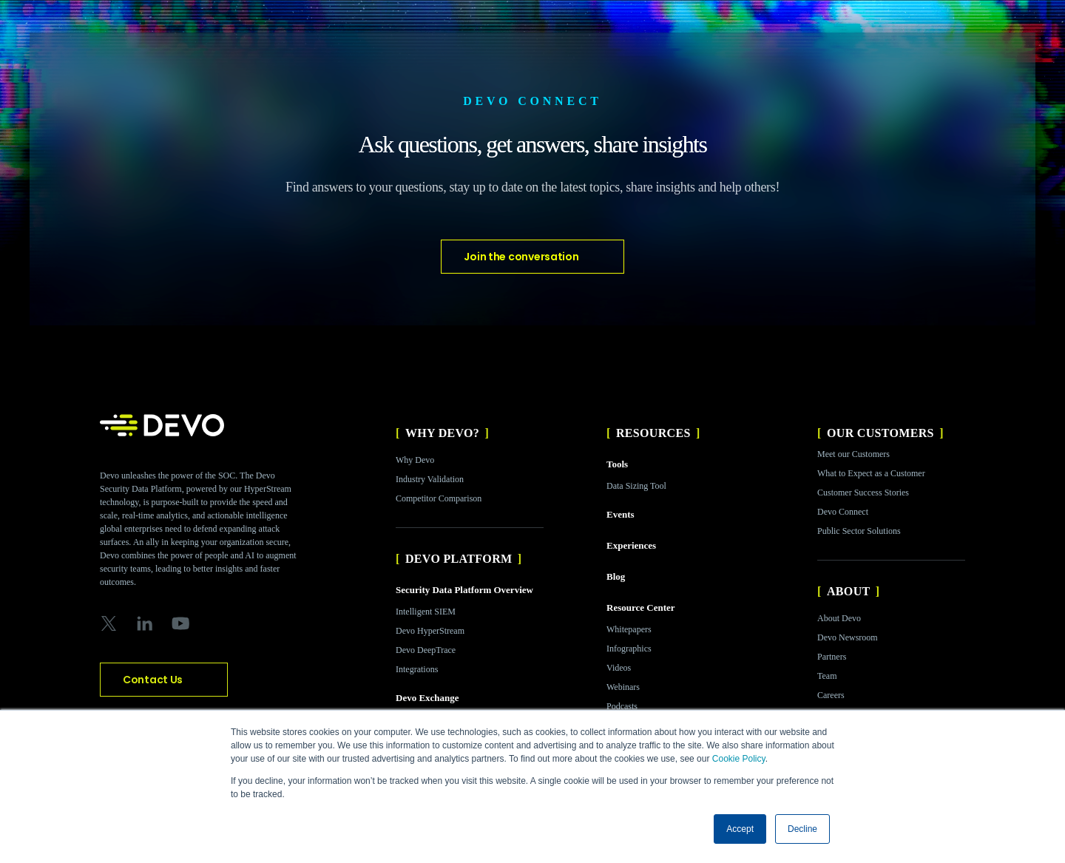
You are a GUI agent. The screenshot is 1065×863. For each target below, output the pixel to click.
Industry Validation (430, 479)
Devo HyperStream (430, 631)
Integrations (417, 669)
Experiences (631, 545)
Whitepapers (629, 629)
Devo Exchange (427, 697)
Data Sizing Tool (636, 486)
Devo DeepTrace (426, 650)
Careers (831, 695)
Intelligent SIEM (426, 611)
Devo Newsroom (847, 637)
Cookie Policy (738, 759)
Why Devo (415, 460)
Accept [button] (740, 829)
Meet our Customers (853, 454)
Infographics (629, 648)
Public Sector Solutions (859, 531)
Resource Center (640, 607)
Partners (831, 657)
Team (826, 676)
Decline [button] (802, 829)
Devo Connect (842, 512)
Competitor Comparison (438, 498)
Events (620, 514)
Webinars (623, 687)
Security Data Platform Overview (464, 589)
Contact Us (153, 679)
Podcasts (622, 706)
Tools (617, 464)
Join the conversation (521, 256)
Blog (615, 576)
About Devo (839, 618)
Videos (618, 668)
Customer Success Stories (863, 492)
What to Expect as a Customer (871, 473)
